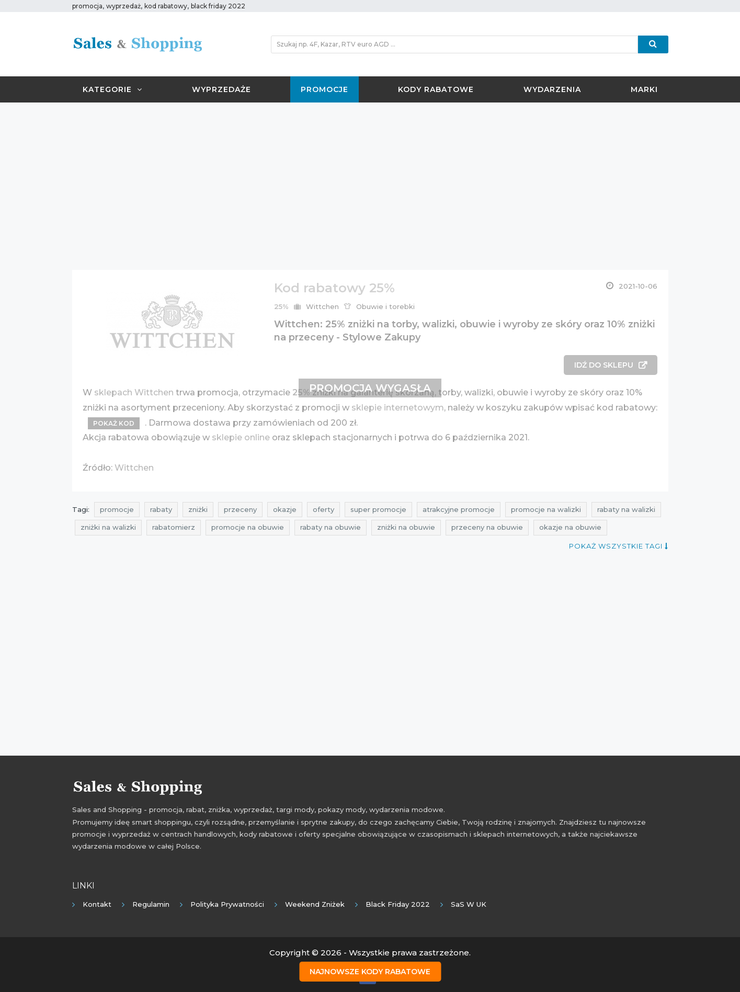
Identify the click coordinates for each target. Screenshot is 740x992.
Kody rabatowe (436, 89)
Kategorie (112, 89)
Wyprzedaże (221, 89)
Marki (644, 89)
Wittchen (322, 306)
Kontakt (97, 904)
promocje (117, 509)
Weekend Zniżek (315, 904)
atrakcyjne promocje (459, 509)
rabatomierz (173, 527)
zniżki (198, 509)
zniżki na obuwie (406, 527)
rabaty (161, 509)
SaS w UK (468, 904)
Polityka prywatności (227, 904)
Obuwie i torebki (385, 306)
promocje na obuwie (247, 527)
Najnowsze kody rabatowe (370, 971)
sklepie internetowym (397, 408)
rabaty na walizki (626, 509)
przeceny (240, 509)
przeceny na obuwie (487, 527)
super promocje (378, 509)
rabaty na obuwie (330, 527)
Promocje (324, 89)
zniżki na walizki (108, 527)
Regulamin (150, 904)
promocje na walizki (546, 509)
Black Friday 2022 (398, 904)
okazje (285, 509)
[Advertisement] (370, 186)
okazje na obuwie (570, 527)
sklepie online (241, 437)
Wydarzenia (552, 89)
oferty (323, 509)
